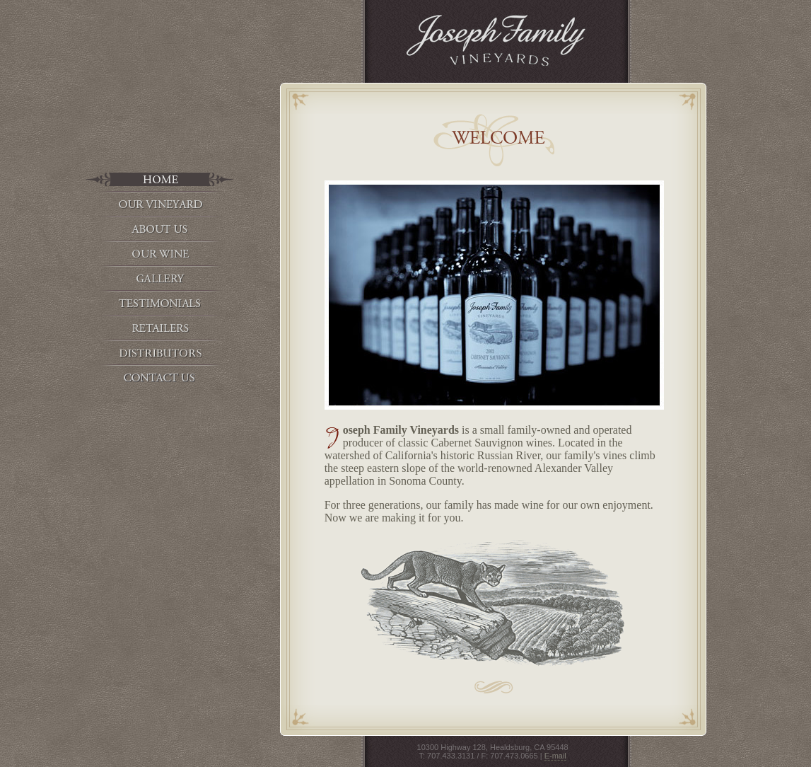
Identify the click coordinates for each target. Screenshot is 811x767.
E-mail (555, 755)
